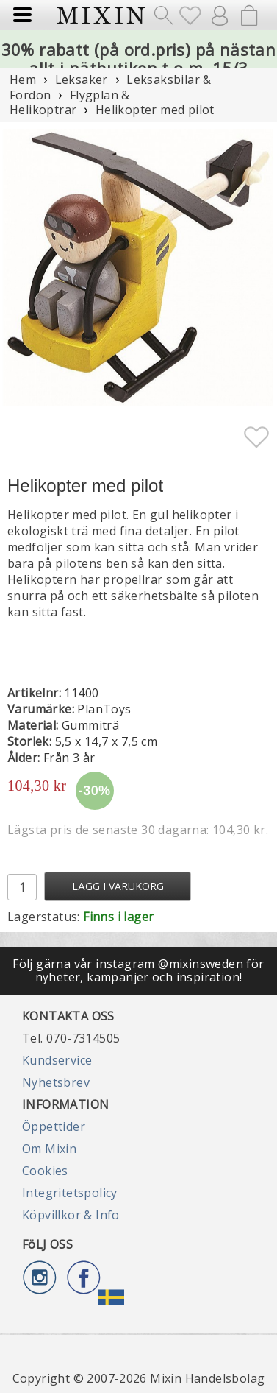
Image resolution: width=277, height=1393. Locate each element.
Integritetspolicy (70, 1193)
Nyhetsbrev (56, 1082)
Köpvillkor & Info (71, 1215)
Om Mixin (49, 1148)
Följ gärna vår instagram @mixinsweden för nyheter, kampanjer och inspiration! (138, 970)
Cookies (45, 1171)
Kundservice (57, 1060)
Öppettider (53, 1126)
